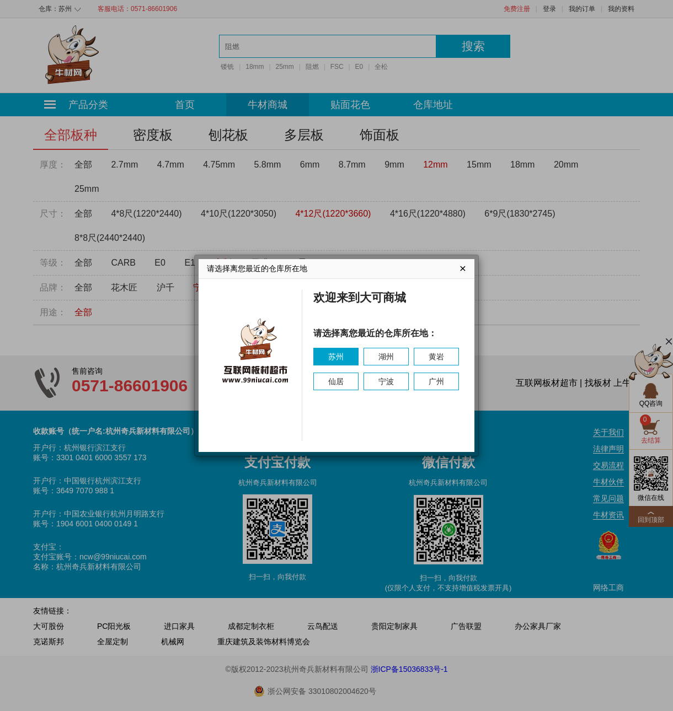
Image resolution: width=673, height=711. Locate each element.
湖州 (386, 356)
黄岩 (436, 356)
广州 (436, 381)
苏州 (336, 356)
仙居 (336, 381)
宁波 (386, 381)
